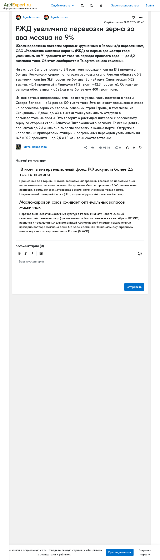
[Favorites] (133, 17)
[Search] (82, 5)
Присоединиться (119, 552)
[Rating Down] (140, 147)
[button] (91, 5)
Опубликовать (60, 5)
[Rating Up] (128, 147)
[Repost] (92, 147)
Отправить (134, 287)
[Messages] (91, 5)
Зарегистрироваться (125, 5)
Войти (150, 5)
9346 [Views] (104, 147)
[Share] (85, 147)
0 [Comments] (118, 147)
